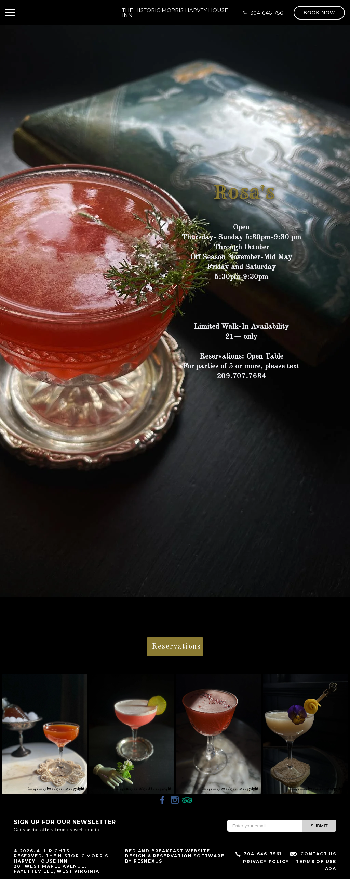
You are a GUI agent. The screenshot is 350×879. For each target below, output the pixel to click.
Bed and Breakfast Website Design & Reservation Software (174, 853)
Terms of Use (316, 861)
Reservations (176, 646)
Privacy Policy (266, 861)
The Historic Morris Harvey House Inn (175, 12)
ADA (330, 868)
